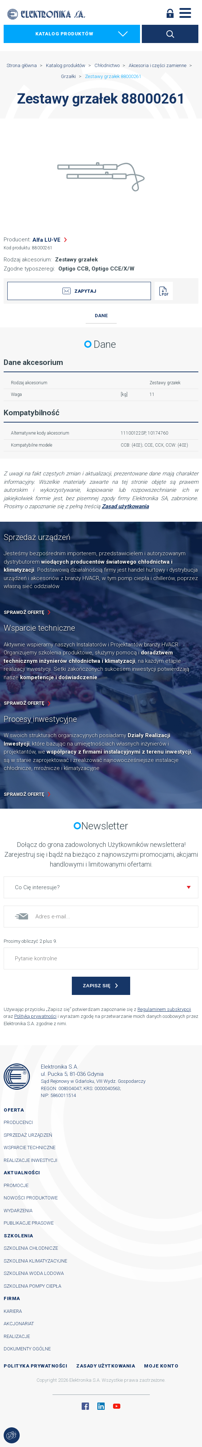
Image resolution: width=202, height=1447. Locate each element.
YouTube (116, 1406)
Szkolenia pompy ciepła (32, 1286)
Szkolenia (18, 1235)
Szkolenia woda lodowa (34, 1273)
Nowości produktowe (31, 1198)
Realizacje (17, 1336)
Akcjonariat (19, 1323)
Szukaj (170, 34)
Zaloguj (170, 13)
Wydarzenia (18, 1210)
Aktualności (22, 1172)
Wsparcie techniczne (29, 1147)
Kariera (13, 1311)
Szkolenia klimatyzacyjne (35, 1261)
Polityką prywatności (35, 1016)
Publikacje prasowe (29, 1223)
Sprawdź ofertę (24, 612)
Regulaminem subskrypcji (164, 1009)
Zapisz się (97, 985)
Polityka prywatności (35, 1366)
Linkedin (101, 1406)
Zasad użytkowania (125, 506)
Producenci (18, 1122)
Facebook (85, 1406)
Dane (101, 315)
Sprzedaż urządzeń (28, 1135)
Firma (12, 1298)
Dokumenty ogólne (27, 1348)
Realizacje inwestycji (30, 1160)
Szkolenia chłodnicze (31, 1248)
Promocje (16, 1185)
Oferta (14, 1110)
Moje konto (161, 1366)
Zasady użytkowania (105, 1366)
